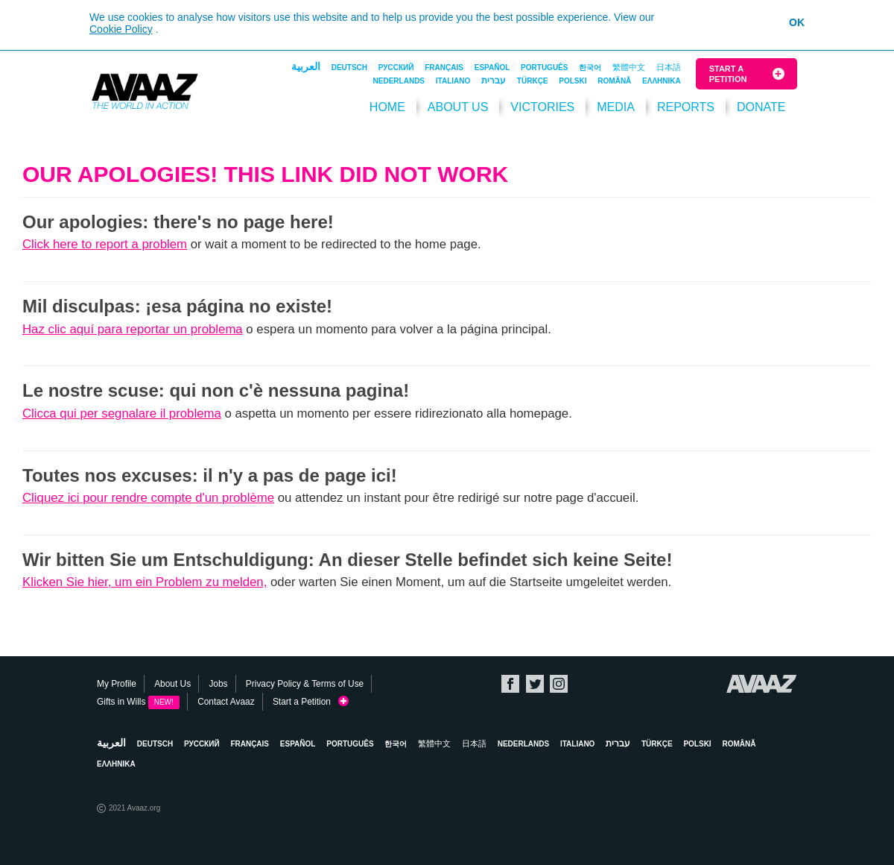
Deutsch (349, 67)
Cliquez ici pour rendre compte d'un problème (148, 498)
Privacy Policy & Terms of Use (305, 684)
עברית (493, 80)
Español (492, 67)
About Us (458, 107)
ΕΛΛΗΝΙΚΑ (661, 81)
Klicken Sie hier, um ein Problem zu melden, (144, 582)
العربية (305, 66)
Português (544, 67)
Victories (542, 107)
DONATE (761, 107)
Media (616, 107)
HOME (387, 107)
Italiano (453, 81)
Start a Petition (728, 74)
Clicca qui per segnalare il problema (121, 413)
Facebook (510, 684)
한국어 (590, 67)
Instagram (559, 684)
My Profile (116, 684)
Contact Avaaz (225, 701)
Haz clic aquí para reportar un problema (132, 329)
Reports (685, 107)
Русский (396, 67)
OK (797, 22)
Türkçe (532, 81)
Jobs (218, 684)
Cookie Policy (121, 29)
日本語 (668, 67)
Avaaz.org (761, 684)
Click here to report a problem (104, 244)
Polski (572, 81)
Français (444, 67)
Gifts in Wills (138, 701)
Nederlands (399, 81)
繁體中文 (628, 67)
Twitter (535, 684)
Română (614, 81)
